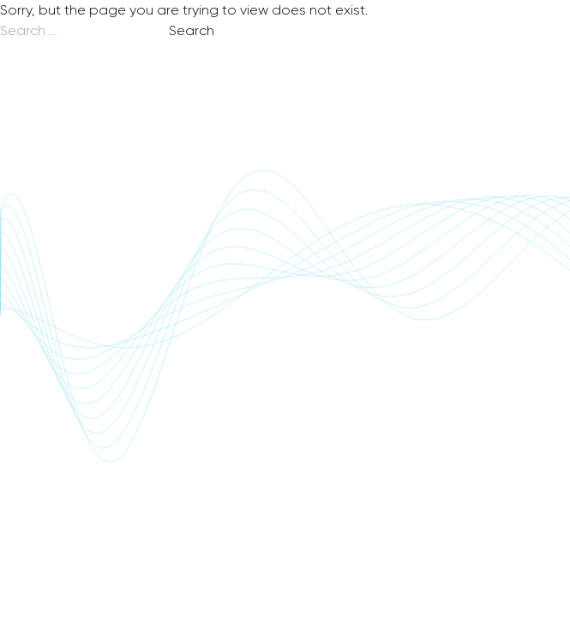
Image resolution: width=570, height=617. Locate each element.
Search (191, 30)
